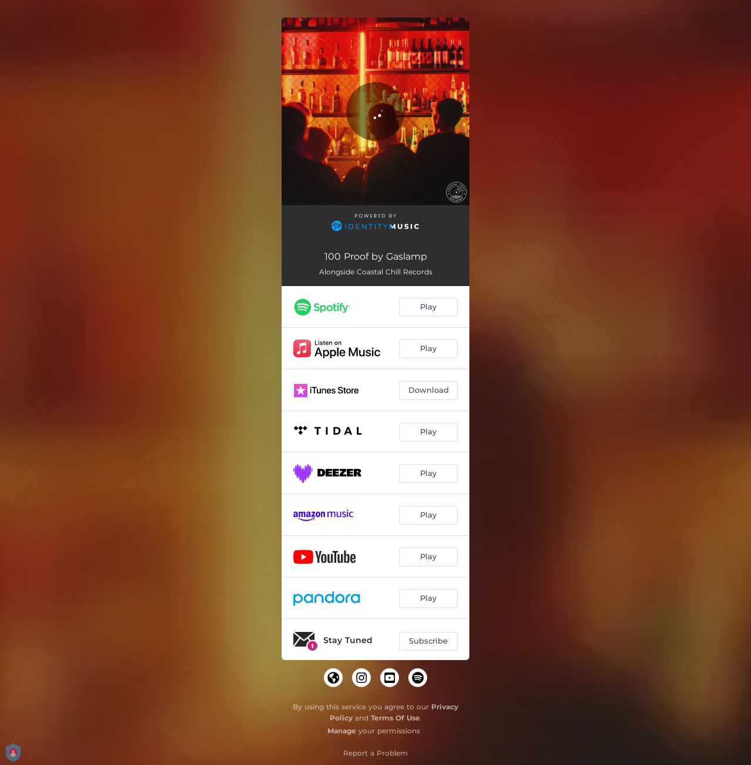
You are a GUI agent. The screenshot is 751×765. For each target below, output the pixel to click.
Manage (341, 730)
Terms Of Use (395, 717)
